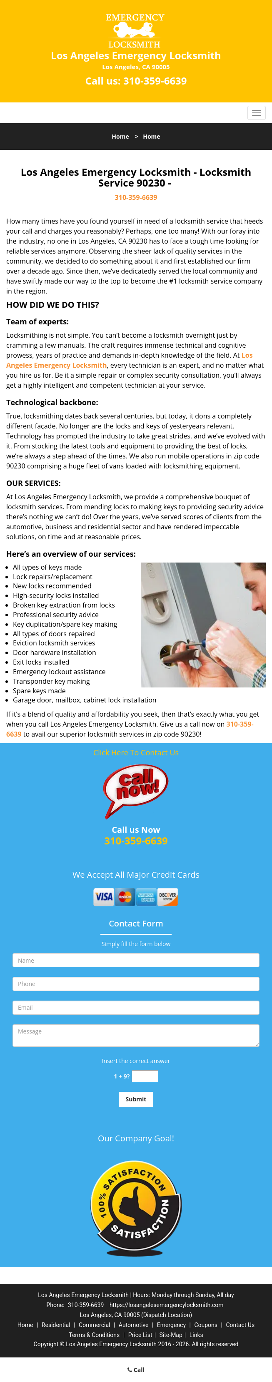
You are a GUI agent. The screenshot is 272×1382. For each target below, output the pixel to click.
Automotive (134, 1325)
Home (120, 136)
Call (136, 1370)
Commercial (94, 1325)
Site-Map (171, 1335)
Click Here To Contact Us (136, 752)
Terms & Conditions (94, 1335)
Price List (140, 1335)
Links (196, 1335)
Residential (56, 1325)
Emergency (171, 1325)
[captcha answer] (145, 1076)
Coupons (205, 1325)
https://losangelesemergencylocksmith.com (167, 1305)
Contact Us (240, 1325)
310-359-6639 (155, 80)
